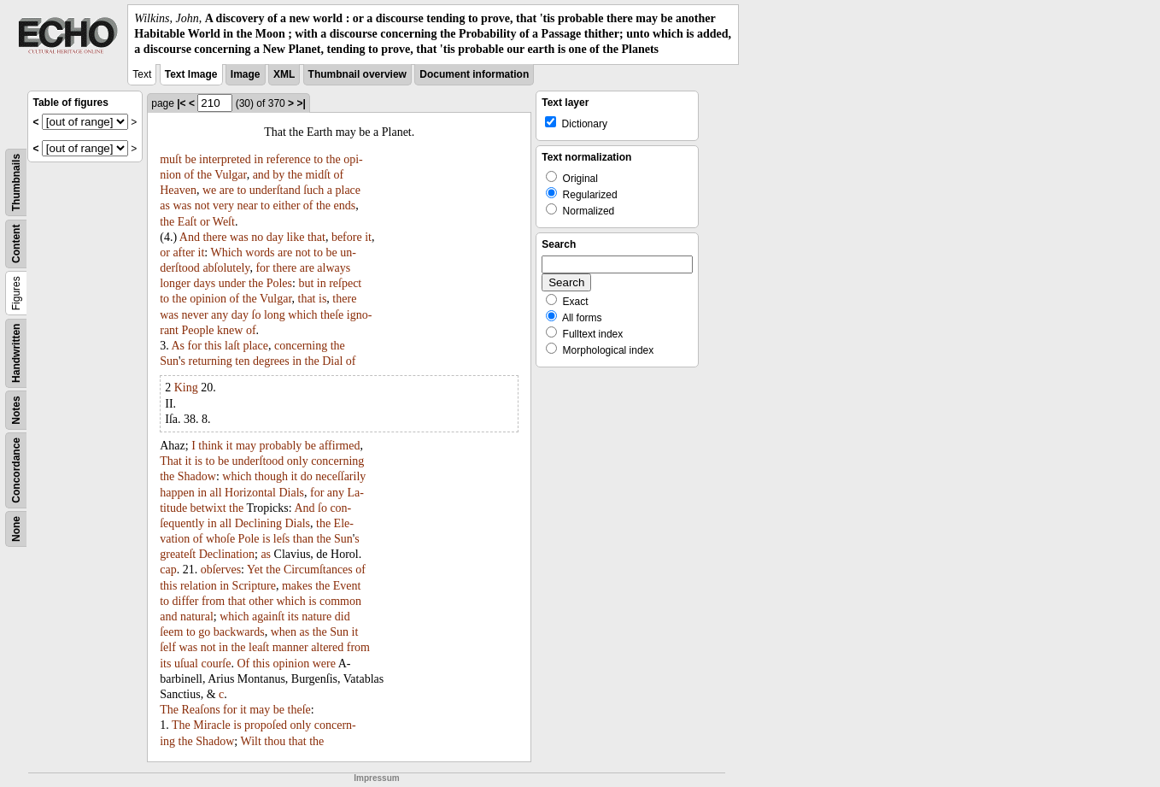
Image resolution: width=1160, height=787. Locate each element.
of (190, 174)
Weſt (224, 221)
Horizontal (250, 492)
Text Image (191, 74)
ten (242, 361)
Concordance (16, 470)
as (165, 205)
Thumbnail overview (357, 74)
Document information (474, 74)
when (283, 631)
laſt (232, 345)
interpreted (225, 159)
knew (230, 330)
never (195, 314)
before (346, 237)
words (259, 252)
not (202, 205)
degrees (271, 361)
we (209, 190)
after (184, 252)
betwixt (208, 508)
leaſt (259, 647)
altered (327, 647)
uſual (186, 663)
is (322, 298)
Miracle (212, 725)
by (278, 174)
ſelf (168, 647)
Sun (169, 361)
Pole (249, 538)
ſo (256, 314)
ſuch (313, 190)
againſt (268, 616)
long (274, 314)
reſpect (345, 283)
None (16, 529)
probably (281, 445)
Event (347, 585)
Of (243, 663)
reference (289, 159)
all (216, 492)
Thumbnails (16, 181)
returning (210, 361)
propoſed (265, 725)
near (247, 205)
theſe (331, 314)
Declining (258, 523)
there (214, 237)
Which (226, 252)
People (197, 330)
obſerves (221, 569)
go (204, 631)
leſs (281, 538)
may (246, 445)
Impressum (376, 778)
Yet (255, 569)
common (340, 601)
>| (300, 103)
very (223, 205)
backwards (239, 631)
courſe (216, 663)
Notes (16, 410)
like (295, 237)
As (178, 345)
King (186, 387)
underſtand (275, 190)
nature (316, 616)
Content (16, 243)
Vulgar (230, 174)
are (227, 190)
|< (181, 103)
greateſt (178, 554)
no (257, 237)
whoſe (220, 538)
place (348, 190)
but (305, 283)
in (258, 159)
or (205, 221)
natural (197, 616)
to (318, 159)
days (204, 283)
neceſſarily (340, 476)
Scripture (254, 585)
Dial (332, 361)
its (293, 616)
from (213, 601)
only (297, 461)
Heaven (178, 190)
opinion (208, 298)
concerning (300, 345)
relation (198, 585)
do (307, 476)
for (262, 267)
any (219, 314)
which (302, 314)
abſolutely (225, 267)
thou (274, 741)
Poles (279, 283)
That (171, 461)
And (189, 237)
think (210, 445)
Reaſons (200, 709)
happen (177, 492)
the (333, 159)
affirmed (339, 445)
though (271, 476)
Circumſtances (318, 569)
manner (290, 647)
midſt (318, 174)
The (169, 709)
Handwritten (16, 352)
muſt (171, 159)
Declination (227, 554)
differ (186, 601)
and (261, 174)
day (275, 237)
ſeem (171, 631)
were (324, 663)
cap (168, 569)
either (286, 205)
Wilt (250, 741)
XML (284, 74)
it (368, 237)
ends (345, 205)
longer (175, 283)
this (212, 345)
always (333, 267)
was (182, 205)
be (190, 159)
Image (246, 74)
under (232, 283)
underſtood (258, 461)
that (316, 237)
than (303, 538)
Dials (291, 492)
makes (297, 585)
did (342, 616)
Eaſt (187, 221)
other (261, 601)
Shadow (197, 476)
